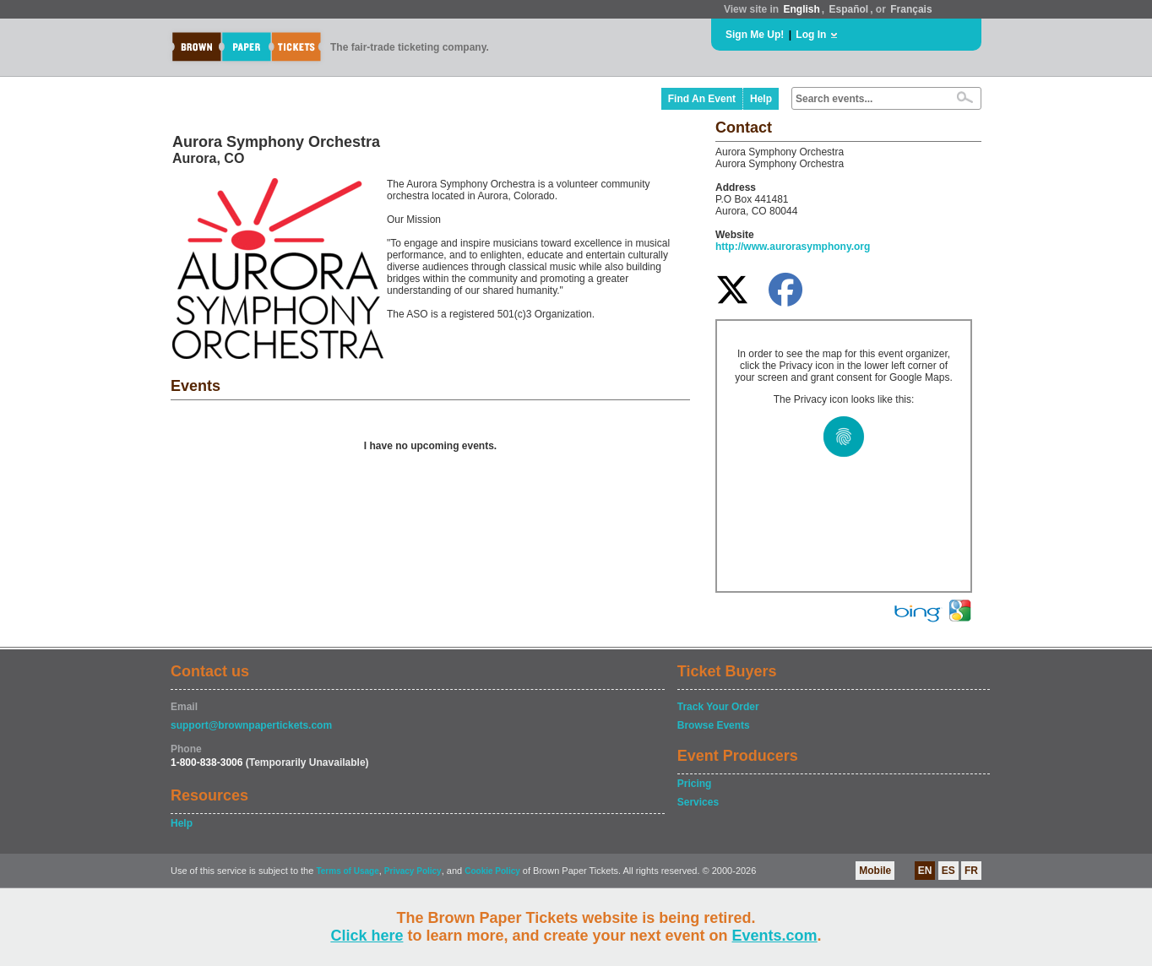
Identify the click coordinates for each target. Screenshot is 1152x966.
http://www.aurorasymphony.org (792, 246)
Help (761, 99)
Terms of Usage (347, 871)
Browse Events (713, 725)
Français (911, 9)
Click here (366, 935)
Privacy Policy (413, 871)
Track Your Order (718, 707)
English (801, 9)
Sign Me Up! (754, 35)
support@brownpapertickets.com (251, 725)
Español (849, 9)
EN (925, 870)
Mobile (875, 870)
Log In (811, 35)
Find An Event (702, 99)
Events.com (775, 935)
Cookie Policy (492, 871)
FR (971, 870)
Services (698, 802)
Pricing (694, 784)
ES (948, 870)
